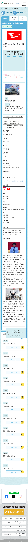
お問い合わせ (7, 527)
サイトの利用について (8, 518)
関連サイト (20, 527)
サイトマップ (7, 530)
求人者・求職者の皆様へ (20, 522)
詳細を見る (14, 347)
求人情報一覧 (14, 18)
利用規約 (7, 522)
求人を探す (20, 13)
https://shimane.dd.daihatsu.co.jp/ (13, 181)
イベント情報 (22, 18)
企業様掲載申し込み (20, 530)
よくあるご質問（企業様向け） (20, 534)
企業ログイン (7, 534)
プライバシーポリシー (20, 518)
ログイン (24, 5)
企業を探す (9, 13)
